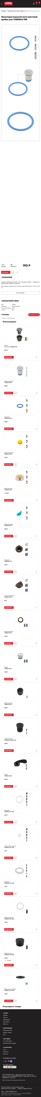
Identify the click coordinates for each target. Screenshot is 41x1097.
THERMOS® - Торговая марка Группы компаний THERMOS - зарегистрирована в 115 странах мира (16, 1094)
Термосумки (6, 1021)
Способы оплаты (8, 1065)
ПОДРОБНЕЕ (9, 357)
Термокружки (6, 1019)
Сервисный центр (7, 1030)
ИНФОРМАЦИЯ (7, 1028)
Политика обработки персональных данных (12, 1087)
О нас (4, 1049)
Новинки (5, 1015)
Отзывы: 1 (9, 960)
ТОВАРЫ (5, 1013)
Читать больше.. (20, 293)
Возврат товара (7, 1032)
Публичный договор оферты (8, 1088)
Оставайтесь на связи (9, 1058)
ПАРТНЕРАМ (6, 1039)
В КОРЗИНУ (5, 272)
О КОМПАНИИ (7, 1047)
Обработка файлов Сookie (25, 1088)
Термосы (5, 1017)
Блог (4, 1034)
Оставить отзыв (34, 315)
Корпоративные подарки (9, 1043)
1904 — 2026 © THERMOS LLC (9, 1091)
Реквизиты (5, 1051)
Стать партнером (7, 1041)
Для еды (5, 1024)
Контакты (5, 1054)
